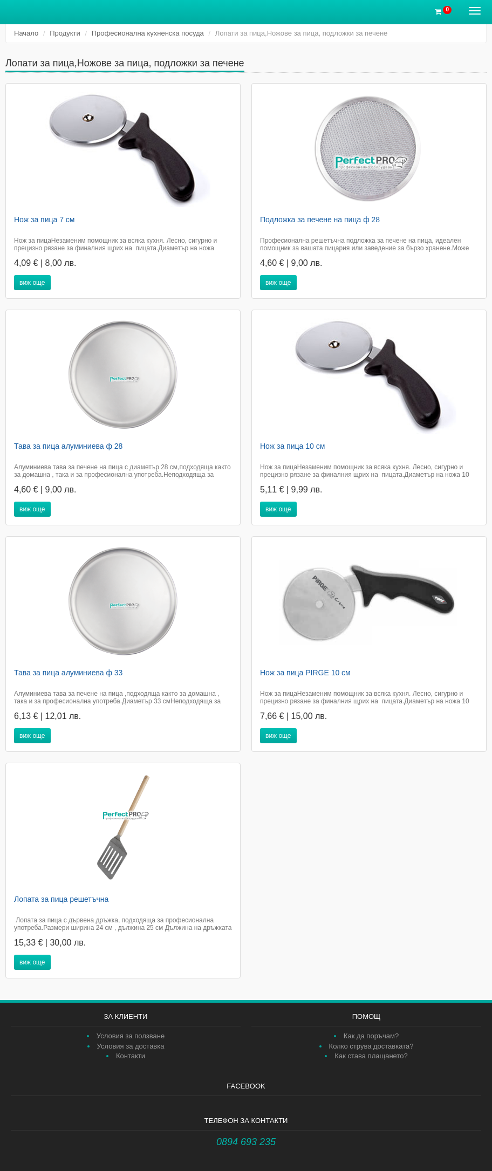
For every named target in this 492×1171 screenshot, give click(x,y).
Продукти (65, 33)
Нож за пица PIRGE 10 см (305, 672)
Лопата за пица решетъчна (61, 899)
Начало (26, 33)
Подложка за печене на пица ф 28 (320, 219)
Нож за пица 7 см (44, 219)
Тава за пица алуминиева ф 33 (68, 672)
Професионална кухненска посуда (148, 33)
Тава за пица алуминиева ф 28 (68, 446)
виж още (32, 282)
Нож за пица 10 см (292, 446)
